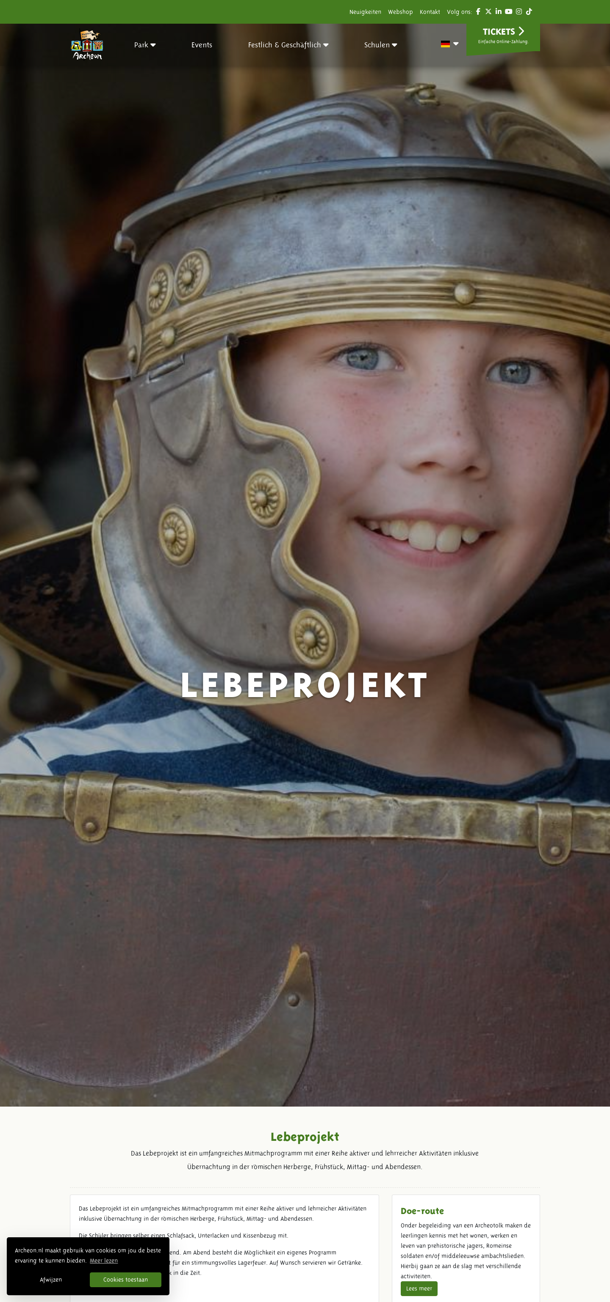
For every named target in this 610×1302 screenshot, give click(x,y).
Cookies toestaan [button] (125, 1279)
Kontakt (430, 11)
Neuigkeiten (365, 11)
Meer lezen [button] (104, 1260)
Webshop (400, 11)
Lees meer (419, 1288)
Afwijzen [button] (51, 1279)
